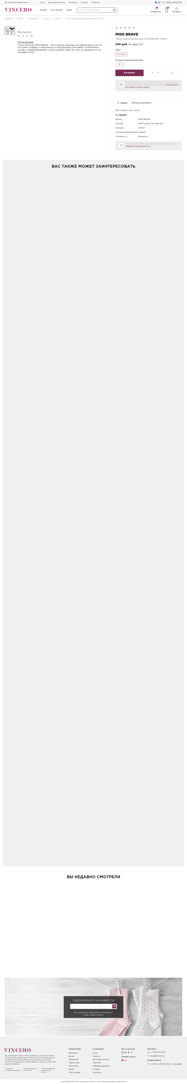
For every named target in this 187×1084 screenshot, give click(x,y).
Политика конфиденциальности (13, 1069)
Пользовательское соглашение (30, 1069)
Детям (71, 1056)
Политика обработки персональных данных (48, 1070)
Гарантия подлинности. (137, 146)
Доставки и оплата (101, 1059)
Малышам (73, 1053)
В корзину (129, 73)
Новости (96, 1056)
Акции (69, 10)
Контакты (73, 2)
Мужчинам (73, 1066)
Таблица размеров (141, 103)
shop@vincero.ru (157, 1056)
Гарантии (95, 2)
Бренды (43, 10)
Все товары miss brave (127, 110)
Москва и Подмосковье (18, 2)
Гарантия (97, 1063)
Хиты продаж (57, 10)
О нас (42, 2)
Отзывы (84, 2)
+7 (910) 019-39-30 (171, 2)
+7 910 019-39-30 (158, 1052)
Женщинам (73, 1059)
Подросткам (74, 1063)
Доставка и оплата (56, 2)
